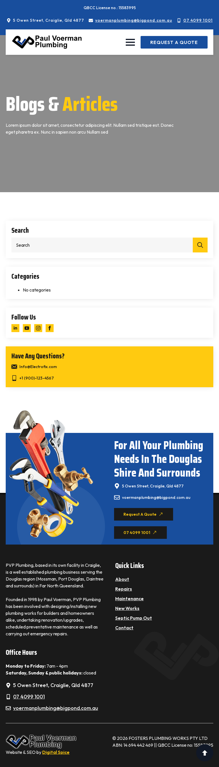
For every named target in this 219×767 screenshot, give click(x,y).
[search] (200, 245)
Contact (124, 628)
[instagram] (38, 328)
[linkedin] (15, 328)
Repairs (123, 589)
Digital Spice (56, 752)
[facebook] (50, 328)
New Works (127, 608)
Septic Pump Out (133, 618)
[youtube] (27, 328)
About (122, 579)
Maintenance (129, 598)
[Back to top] (204, 752)
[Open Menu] (130, 42)
